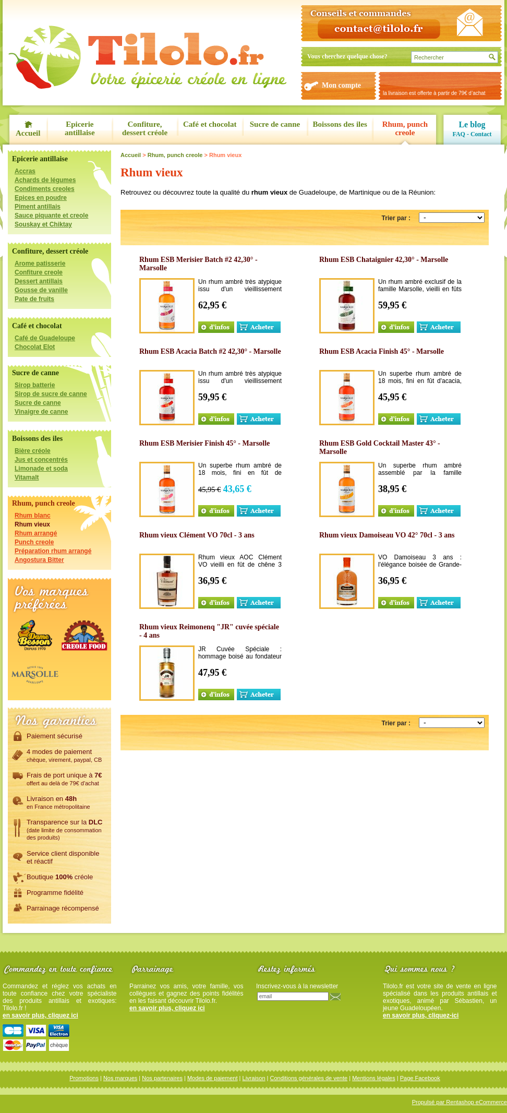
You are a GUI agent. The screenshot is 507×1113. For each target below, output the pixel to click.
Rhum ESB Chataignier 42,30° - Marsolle (383, 260)
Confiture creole (39, 272)
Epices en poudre (41, 197)
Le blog (471, 124)
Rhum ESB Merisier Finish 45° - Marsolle (204, 443)
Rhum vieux (32, 524)
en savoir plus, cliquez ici (40, 1015)
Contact (481, 134)
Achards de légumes (45, 180)
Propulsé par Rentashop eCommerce (459, 1102)
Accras (25, 171)
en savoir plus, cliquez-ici (420, 1015)
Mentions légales (373, 1078)
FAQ (458, 134)
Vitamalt (27, 477)
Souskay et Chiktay (43, 224)
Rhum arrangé (36, 533)
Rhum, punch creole (405, 128)
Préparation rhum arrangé (53, 551)
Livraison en (58, 802)
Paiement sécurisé (54, 736)
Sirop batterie (35, 385)
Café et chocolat (209, 124)
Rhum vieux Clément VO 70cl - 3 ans (197, 535)
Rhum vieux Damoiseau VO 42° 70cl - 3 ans (386, 535)
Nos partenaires (162, 1078)
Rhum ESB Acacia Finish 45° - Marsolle (381, 351)
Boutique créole (60, 876)
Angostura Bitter (39, 560)
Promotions (84, 1078)
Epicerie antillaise (80, 128)
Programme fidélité (55, 892)
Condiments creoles (45, 189)
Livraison (254, 1078)
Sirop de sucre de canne (51, 394)
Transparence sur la (64, 829)
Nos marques (120, 1078)
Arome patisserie (40, 263)
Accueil (28, 133)
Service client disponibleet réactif (63, 857)
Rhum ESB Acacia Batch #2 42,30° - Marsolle (210, 351)
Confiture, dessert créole (144, 128)
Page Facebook (420, 1078)
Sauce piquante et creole (51, 215)
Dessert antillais (39, 281)
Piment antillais (38, 206)
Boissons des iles (340, 124)
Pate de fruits (34, 299)
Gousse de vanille (41, 290)
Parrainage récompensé (63, 908)
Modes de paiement (212, 1078)
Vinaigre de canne (41, 411)
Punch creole (34, 542)
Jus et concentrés (41, 459)
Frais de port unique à (64, 778)
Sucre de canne (275, 124)
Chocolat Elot (35, 347)
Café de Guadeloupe (45, 338)
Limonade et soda (41, 468)
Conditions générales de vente (309, 1078)
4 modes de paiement (64, 755)
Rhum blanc (33, 515)
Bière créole (33, 450)
